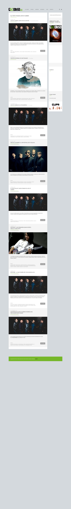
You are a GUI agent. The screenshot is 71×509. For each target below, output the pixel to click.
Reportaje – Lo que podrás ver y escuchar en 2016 (22, 272)
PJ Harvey (14, 266)
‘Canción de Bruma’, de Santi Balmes (19, 58)
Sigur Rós (21, 266)
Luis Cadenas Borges (34, 20)
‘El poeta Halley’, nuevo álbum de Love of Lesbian (20, 189)
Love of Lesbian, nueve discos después (19, 20)
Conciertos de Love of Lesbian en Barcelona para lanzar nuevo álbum (21, 312)
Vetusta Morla (29, 182)
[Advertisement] (35, 3)
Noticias (32, 9)
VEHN (31, 51)
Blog (47, 9)
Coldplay (15, 304)
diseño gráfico (19, 98)
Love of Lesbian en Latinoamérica (18, 105)
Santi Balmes (30, 99)
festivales (15, 305)
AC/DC (13, 304)
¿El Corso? (27, 9)
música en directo (21, 182)
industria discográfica (29, 220)
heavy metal (20, 305)
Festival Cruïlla (13, 265)
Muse (34, 305)
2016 (11, 304)
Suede (25, 182)
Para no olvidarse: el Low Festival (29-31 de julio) (22, 142)
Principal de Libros (24, 99)
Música (11, 50)
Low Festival (15, 182)
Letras (11, 97)
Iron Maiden (26, 305)
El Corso (31, 58)
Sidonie (18, 266)
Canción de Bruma (13, 98)
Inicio (11, 14)
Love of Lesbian (22, 51)
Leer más (42, 50)
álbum (11, 51)
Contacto (51, 9)
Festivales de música (19, 265)
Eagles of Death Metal (29, 304)
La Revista (37, 9)
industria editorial (25, 98)
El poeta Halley (20, 220)
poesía (20, 99)
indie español (17, 51)
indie (13, 51)
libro (29, 98)
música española (27, 51)
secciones (42, 9)
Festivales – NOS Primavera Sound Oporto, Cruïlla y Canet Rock (20, 228)
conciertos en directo (14, 220)
